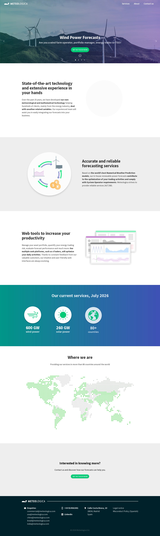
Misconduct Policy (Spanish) (125, 511)
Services (126, 3)
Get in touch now (80, 50)
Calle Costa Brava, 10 (97, 508)
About (136, 3)
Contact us (149, 3)
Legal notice (118, 508)
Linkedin (68, 514)
